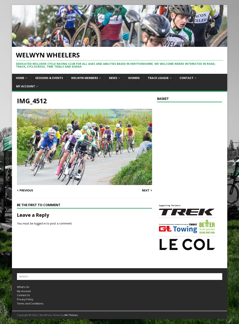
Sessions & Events (49, 78)
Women (134, 78)
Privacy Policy (25, 299)
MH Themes (71, 315)
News (113, 78)
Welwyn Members (84, 78)
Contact (187, 78)
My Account (25, 86)
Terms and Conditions (30, 303)
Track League (158, 78)
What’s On (23, 287)
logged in (40, 223)
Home (20, 78)
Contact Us (23, 295)
